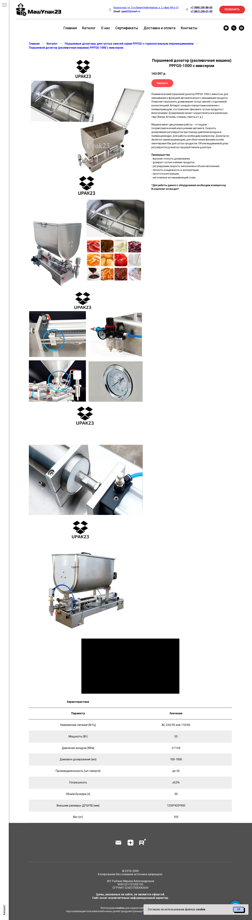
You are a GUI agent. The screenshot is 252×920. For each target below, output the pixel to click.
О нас (105, 28)
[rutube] (142, 843)
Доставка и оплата (160, 28)
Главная (70, 28)
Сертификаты (126, 28)
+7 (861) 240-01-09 (201, 11)
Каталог (89, 28)
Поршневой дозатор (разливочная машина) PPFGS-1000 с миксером (76, 47)
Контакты (189, 28)
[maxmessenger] (241, 28)
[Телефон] (233, 28)
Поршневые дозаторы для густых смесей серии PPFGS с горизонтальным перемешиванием (129, 43)
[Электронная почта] (118, 843)
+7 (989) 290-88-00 (201, 7)
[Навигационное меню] (4, 5)
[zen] (226, 28)
